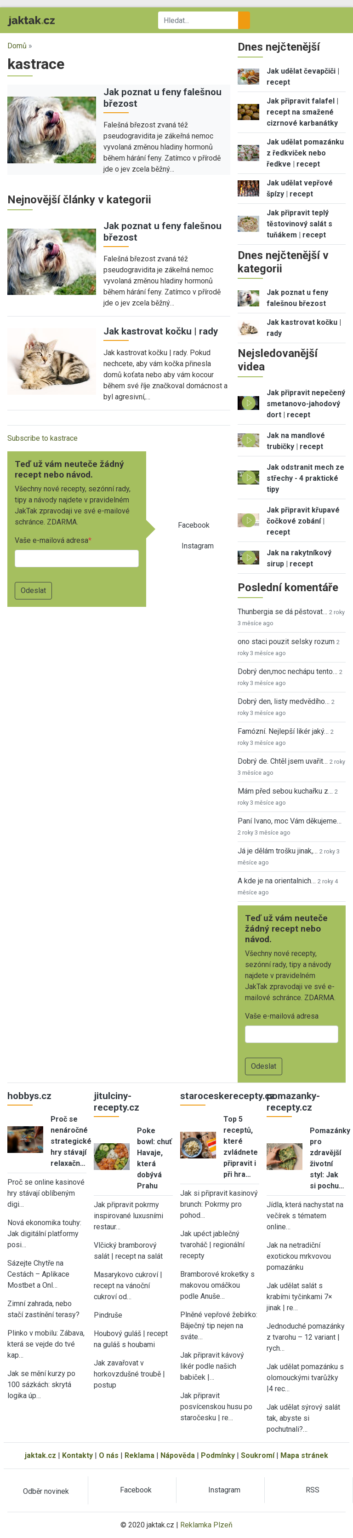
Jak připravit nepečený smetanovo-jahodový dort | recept (306, 403)
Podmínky (218, 1455)
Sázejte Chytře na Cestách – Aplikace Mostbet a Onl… (38, 1274)
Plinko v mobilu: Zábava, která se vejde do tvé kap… (46, 1344)
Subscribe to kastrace (42, 438)
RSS (312, 1490)
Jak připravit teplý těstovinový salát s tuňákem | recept (299, 223)
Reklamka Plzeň (206, 1525)
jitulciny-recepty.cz (116, 1101)
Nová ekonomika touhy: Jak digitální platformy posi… (44, 1233)
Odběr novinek (46, 1491)
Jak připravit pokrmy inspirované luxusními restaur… (128, 1215)
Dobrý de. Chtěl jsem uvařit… (283, 761)
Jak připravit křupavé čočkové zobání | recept (303, 521)
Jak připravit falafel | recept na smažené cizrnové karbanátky (302, 112)
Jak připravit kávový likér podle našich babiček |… (212, 1366)
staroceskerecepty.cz (227, 1095)
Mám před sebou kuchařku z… (285, 791)
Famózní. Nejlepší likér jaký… (283, 731)
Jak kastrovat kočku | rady (160, 331)
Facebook (194, 525)
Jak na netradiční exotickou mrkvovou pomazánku (299, 1256)
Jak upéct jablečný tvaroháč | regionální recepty (212, 1244)
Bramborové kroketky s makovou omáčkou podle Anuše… (217, 1285)
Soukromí (257, 1455)
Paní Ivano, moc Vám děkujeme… (290, 821)
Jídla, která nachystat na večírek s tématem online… (305, 1215)
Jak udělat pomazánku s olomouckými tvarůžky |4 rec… (305, 1377)
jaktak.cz (40, 1455)
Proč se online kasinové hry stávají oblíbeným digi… (46, 1193)
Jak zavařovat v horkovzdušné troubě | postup (129, 1374)
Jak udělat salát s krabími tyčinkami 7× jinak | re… (299, 1296)
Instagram (198, 545)
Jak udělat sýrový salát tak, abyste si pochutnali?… (303, 1418)
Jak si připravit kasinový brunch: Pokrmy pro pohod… (219, 1204)
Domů (17, 45)
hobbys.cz (29, 1095)
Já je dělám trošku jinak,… (278, 851)
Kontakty (77, 1455)
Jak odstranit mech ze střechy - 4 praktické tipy (305, 478)
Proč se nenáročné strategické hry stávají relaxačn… (71, 1141)
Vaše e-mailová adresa (51, 540)
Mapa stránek (304, 1455)
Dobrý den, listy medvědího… (284, 701)
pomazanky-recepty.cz (293, 1101)
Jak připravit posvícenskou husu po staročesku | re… (216, 1406)
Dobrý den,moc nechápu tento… (287, 671)
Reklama (139, 1455)
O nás (109, 1455)
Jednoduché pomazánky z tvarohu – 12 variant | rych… (306, 1337)
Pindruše (108, 1315)
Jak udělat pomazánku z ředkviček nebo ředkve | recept (305, 153)
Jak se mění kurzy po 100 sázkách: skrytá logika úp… (41, 1384)
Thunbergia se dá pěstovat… (282, 611)
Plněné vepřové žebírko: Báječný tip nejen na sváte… (218, 1325)
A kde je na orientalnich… (277, 880)
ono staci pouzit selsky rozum (286, 641)
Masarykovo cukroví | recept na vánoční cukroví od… (128, 1285)
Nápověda (177, 1455)
